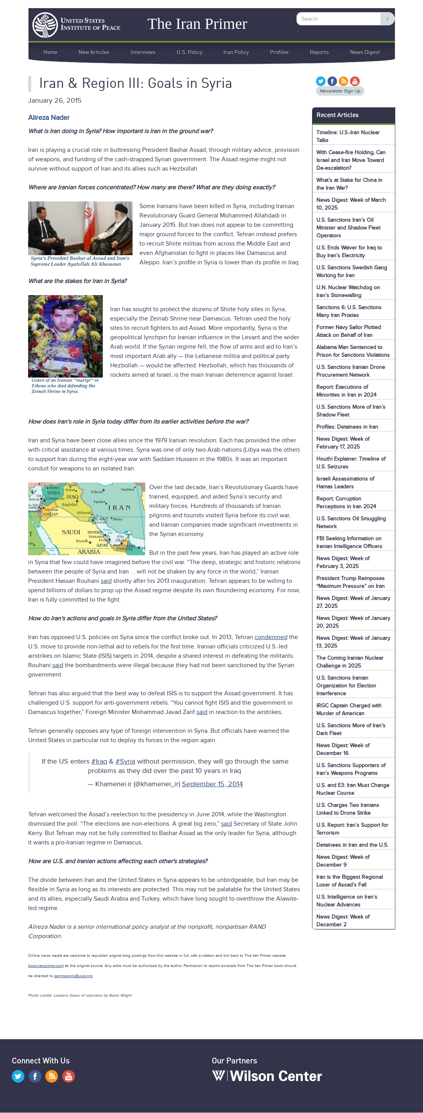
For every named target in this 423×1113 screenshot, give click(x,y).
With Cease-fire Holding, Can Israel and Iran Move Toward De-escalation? (351, 160)
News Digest (365, 52)
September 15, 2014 (212, 784)
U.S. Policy (189, 52)
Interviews (142, 52)
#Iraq (99, 761)
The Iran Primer (197, 23)
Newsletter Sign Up (340, 91)
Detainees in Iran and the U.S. (352, 845)
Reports (319, 52)
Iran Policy (236, 52)
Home (50, 52)
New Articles (94, 52)
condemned (271, 637)
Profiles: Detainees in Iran (347, 427)
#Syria (125, 761)
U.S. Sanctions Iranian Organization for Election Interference (346, 685)
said (106, 580)
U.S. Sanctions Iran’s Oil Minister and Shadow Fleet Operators (348, 228)
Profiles (279, 52)
